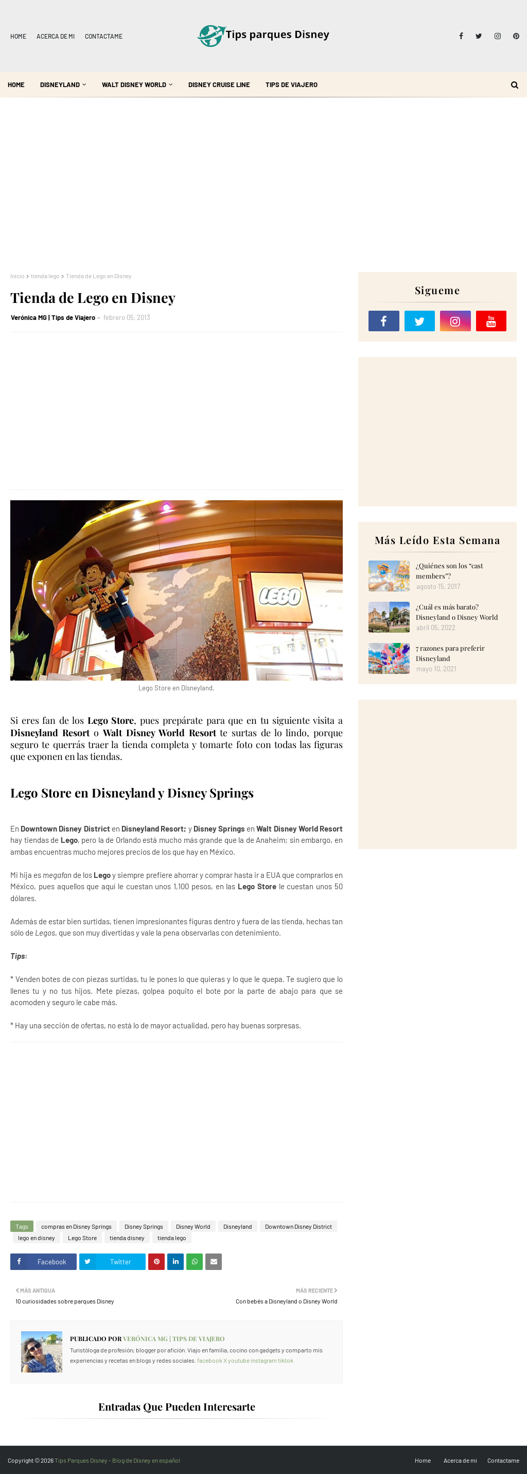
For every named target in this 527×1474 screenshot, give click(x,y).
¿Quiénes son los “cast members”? (449, 570)
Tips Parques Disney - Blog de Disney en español (117, 1460)
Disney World (193, 1226)
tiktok (285, 1360)
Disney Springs (144, 1226)
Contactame (103, 36)
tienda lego (45, 275)
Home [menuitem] (16, 84)
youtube (239, 1360)
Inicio (17, 275)
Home (18, 36)
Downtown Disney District (298, 1226)
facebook (209, 1360)
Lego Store (82, 1237)
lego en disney (36, 1237)
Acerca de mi (56, 36)
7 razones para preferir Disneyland (450, 653)
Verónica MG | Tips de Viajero (53, 317)
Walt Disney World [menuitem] (134, 84)
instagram (264, 1360)
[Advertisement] (263, 184)
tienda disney (127, 1237)
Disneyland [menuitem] (60, 84)
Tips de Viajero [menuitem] (292, 84)
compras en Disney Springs (76, 1226)
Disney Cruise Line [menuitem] (219, 84)
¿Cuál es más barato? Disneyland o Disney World (457, 611)
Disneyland (237, 1226)
